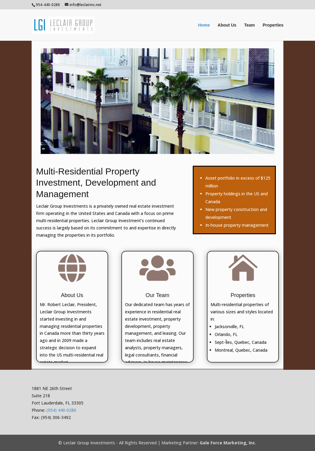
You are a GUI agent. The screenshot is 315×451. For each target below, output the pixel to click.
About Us (227, 25)
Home (204, 25)
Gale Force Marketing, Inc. (228, 443)
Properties (273, 25)
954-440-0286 (48, 4)
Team (249, 25)
